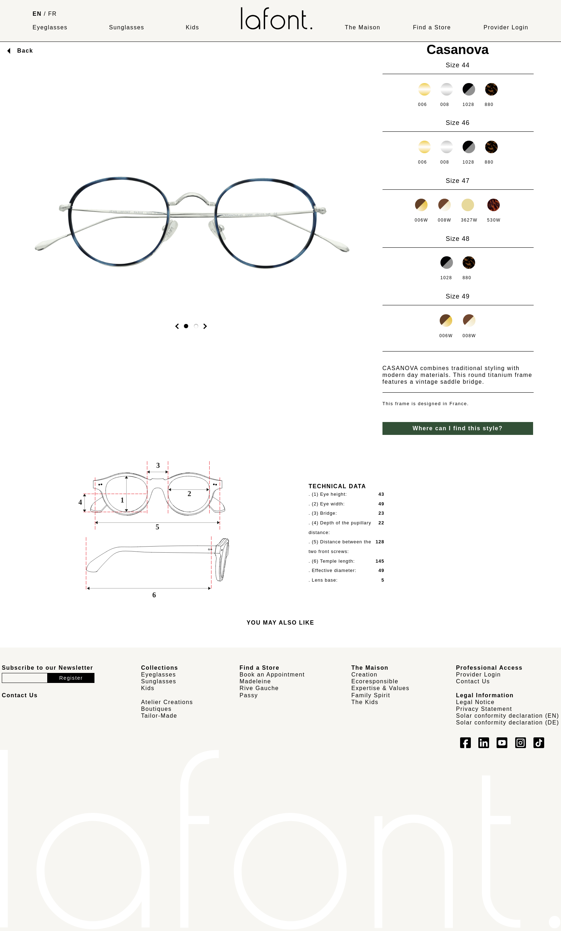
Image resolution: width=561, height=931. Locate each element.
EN (37, 14)
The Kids (365, 702)
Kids (192, 27)
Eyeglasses (50, 27)
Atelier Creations (167, 702)
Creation (364, 674)
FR (52, 14)
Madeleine (255, 681)
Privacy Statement (484, 709)
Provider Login (505, 27)
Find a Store (432, 27)
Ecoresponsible (375, 681)
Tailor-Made (159, 716)
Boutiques (156, 709)
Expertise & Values (380, 688)
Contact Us (473, 681)
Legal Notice (475, 702)
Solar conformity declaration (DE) (507, 722)
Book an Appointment (272, 674)
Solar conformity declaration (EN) (507, 716)
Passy (249, 695)
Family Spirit (370, 695)
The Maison (363, 27)
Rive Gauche (259, 688)
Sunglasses (127, 27)
